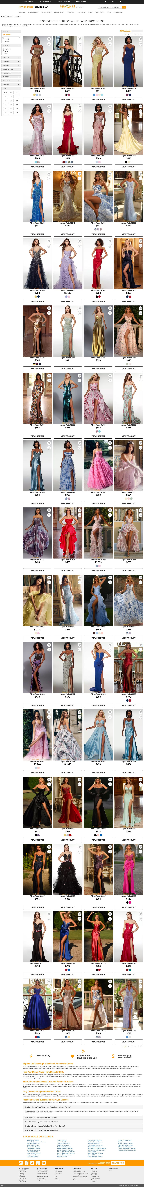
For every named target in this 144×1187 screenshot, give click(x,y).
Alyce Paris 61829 (68, 560)
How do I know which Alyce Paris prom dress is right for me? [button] (48, 1107)
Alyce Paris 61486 (129, 290)
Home (3, 16)
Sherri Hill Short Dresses (95, 1156)
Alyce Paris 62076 (37, 829)
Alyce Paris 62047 (98, 88)
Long (6, 51)
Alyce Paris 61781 (37, 560)
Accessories (58, 1180)
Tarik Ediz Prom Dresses (125, 1145)
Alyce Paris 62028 (129, 627)
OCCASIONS (71, 12)
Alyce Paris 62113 (129, 896)
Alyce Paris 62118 (98, 963)
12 (17, 100)
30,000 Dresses (27, 2)
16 (11, 104)
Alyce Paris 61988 (68, 358)
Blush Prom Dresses (33, 1145)
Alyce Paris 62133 (37, 223)
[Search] (124, 7)
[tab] (83, 1107)
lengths (6, 45)
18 (17, 104)
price (5, 31)
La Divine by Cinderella (64, 1147)
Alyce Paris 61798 (37, 358)
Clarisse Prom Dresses (33, 1148)
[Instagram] (21, 1163)
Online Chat (41, 7)
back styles (8, 69)
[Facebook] (26, 1163)
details (6, 84)
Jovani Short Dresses (63, 1142)
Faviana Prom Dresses (33, 1153)
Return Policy (94, 1175)
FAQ (74, 1178)
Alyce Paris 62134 (37, 1031)
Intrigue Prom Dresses (33, 1155)
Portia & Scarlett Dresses (95, 1142)
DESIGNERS (82, 12)
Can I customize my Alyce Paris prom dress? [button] (41, 1122)
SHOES (109, 12)
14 (5, 104)
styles (6, 57)
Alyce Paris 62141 (68, 223)
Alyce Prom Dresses (33, 1140)
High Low (7, 49)
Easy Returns (45, 2)
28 (11, 112)
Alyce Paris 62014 (37, 627)
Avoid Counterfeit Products (80, 1176)
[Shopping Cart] (113, 2)
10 (11, 100)
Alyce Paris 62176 (98, 1031)
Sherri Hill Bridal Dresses (95, 1153)
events (6, 65)
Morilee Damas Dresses (64, 1155)
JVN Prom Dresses (63, 1145)
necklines (7, 73)
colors (6, 61)
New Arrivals (99, 12)
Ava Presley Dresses (33, 1143)
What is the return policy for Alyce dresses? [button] (41, 1130)
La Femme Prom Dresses (65, 1148)
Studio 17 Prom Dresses (125, 1143)
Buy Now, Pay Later (63, 2)
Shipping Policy (95, 1176)
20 (5, 108)
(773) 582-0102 (41, 1178)
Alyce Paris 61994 (98, 223)
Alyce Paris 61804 (98, 358)
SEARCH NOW (118, 1163)
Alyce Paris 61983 (68, 88)
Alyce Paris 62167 (68, 694)
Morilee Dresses (62, 1156)
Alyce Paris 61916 (129, 829)
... (135, 34)
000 (5, 92)
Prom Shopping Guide (79, 1171)
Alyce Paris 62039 (68, 761)
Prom (56, 1170)
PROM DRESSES (33, 12)
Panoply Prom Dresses (94, 1140)
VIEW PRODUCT (37, 100)
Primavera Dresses (93, 1143)
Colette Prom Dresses (33, 1150)
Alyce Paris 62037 (37, 761)
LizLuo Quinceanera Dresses (66, 1151)
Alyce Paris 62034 (37, 88)
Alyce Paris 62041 (68, 492)
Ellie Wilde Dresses (32, 1151)
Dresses (9, 16)
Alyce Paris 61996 (129, 560)
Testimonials (94, 1180)
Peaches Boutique (124, 1185)
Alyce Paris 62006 (37, 492)
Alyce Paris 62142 (68, 1031)
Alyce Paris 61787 (68, 425)
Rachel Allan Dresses (94, 1147)
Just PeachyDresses (63, 1143)
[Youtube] (44, 1163)
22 (11, 108)
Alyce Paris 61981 (98, 492)
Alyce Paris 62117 (98, 896)
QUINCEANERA (59, 12)
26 (5, 112)
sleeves (6, 80)
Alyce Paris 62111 (37, 963)
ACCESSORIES (118, 12)
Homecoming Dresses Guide (80, 1173)
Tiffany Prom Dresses (124, 1147)
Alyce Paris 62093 (37, 290)
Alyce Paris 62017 (68, 627)
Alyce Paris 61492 (98, 290)
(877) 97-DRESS (41, 1180)
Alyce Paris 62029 (129, 694)
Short (6, 53)
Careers (93, 1181)
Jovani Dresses (62, 1140)
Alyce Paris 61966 (129, 156)
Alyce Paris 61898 (37, 694)
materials (7, 77)
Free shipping (81, 2)
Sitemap (75, 1180)
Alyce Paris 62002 (129, 88)
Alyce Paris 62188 (129, 1031)
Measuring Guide (77, 1175)
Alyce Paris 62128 (129, 963)
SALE (90, 12)
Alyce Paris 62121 (68, 963)
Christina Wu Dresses (33, 1147)
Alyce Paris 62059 (129, 761)
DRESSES (22, 12)
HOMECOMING (47, 12)
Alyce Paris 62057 (98, 156)
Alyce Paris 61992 (129, 425)
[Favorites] (106, 2)
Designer (17, 16)
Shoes (56, 1178)
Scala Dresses (92, 1151)
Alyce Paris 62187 (37, 156)
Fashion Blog (76, 1170)
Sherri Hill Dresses (93, 1155)
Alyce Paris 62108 (68, 896)
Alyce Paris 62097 (37, 896)
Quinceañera (58, 1173)
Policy (2, 1185)
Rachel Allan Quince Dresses (96, 1150)
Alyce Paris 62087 (68, 829)
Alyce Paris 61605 (98, 694)
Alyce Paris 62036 (129, 223)
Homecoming (58, 1171)
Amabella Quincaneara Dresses (36, 1142)
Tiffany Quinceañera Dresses (127, 1148)
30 (17, 112)
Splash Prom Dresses (124, 1140)
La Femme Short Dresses (65, 1150)
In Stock (6, 41)
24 (17, 108)
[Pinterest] (38, 1163)
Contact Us (94, 1171)
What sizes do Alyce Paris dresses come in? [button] (41, 1117)
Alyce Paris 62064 (98, 761)
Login (110, 1170)
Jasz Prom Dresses (32, 1156)
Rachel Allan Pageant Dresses (97, 1148)
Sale (56, 1176)
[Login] (120, 2)
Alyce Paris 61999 (98, 560)
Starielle (120, 1142)
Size (4, 88)
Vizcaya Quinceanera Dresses (127, 1150)
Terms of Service (95, 1178)
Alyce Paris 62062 (68, 156)
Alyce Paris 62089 (98, 829)
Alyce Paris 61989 (98, 425)
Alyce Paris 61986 (129, 358)
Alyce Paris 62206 (68, 290)
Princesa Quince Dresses (95, 1145)
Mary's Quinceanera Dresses (66, 1153)
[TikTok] (32, 1163)
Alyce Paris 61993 (129, 492)
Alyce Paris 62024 (98, 627)
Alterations (94, 1173)
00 (11, 92)
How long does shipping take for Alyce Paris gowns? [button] (45, 1126)
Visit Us (93, 1170)
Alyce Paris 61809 (37, 425)
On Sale (6, 39)
